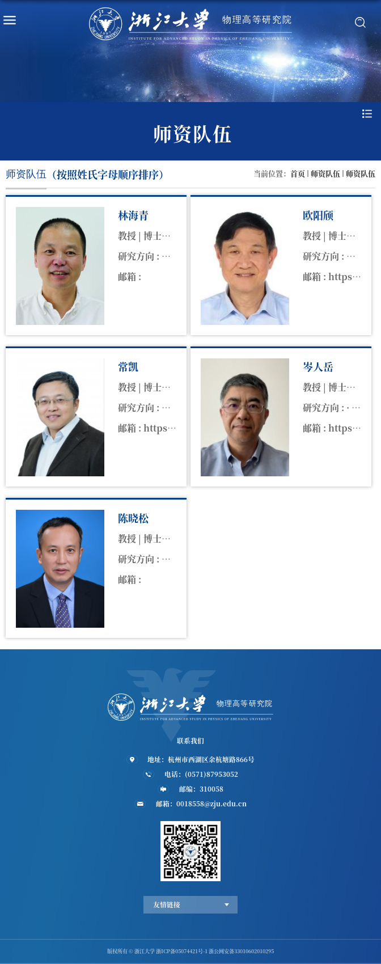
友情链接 (166, 904)
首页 (297, 173)
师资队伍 (325, 173)
